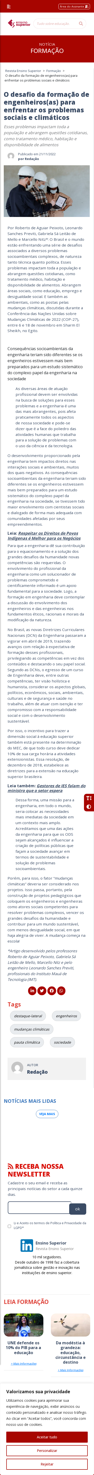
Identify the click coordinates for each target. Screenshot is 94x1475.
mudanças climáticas (31, 1029)
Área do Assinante (74, 6)
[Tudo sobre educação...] (54, 24)
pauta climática (27, 1042)
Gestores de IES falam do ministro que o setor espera (46, 788)
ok (77, 1209)
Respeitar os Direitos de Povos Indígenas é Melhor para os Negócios (44, 535)
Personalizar (47, 1450)
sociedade (62, 1042)
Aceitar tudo (47, 1437)
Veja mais (47, 1114)
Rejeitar (47, 1464)
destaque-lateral (28, 1016)
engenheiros (66, 1016)
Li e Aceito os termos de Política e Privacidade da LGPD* (50, 1225)
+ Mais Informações (23, 1363)
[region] (47, 1429)
